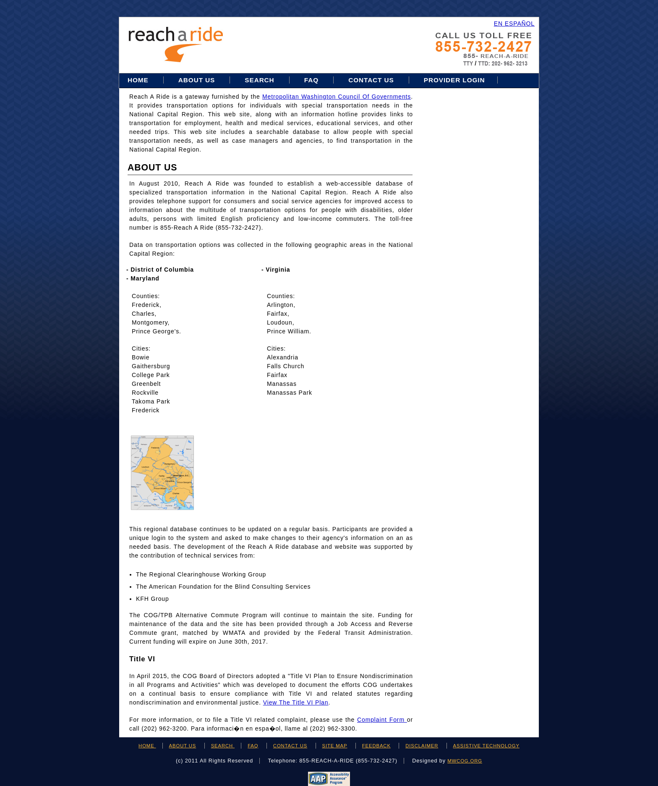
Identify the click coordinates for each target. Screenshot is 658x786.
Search (260, 80)
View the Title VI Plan (296, 702)
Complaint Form (382, 719)
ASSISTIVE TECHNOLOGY (486, 745)
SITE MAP (334, 745)
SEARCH (223, 745)
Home (139, 80)
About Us (196, 80)
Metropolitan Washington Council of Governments (336, 96)
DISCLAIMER (421, 745)
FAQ (311, 80)
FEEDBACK (376, 745)
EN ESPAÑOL (514, 23)
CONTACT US (290, 745)
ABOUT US (182, 745)
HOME (147, 745)
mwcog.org (464, 760)
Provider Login (454, 80)
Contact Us (371, 80)
